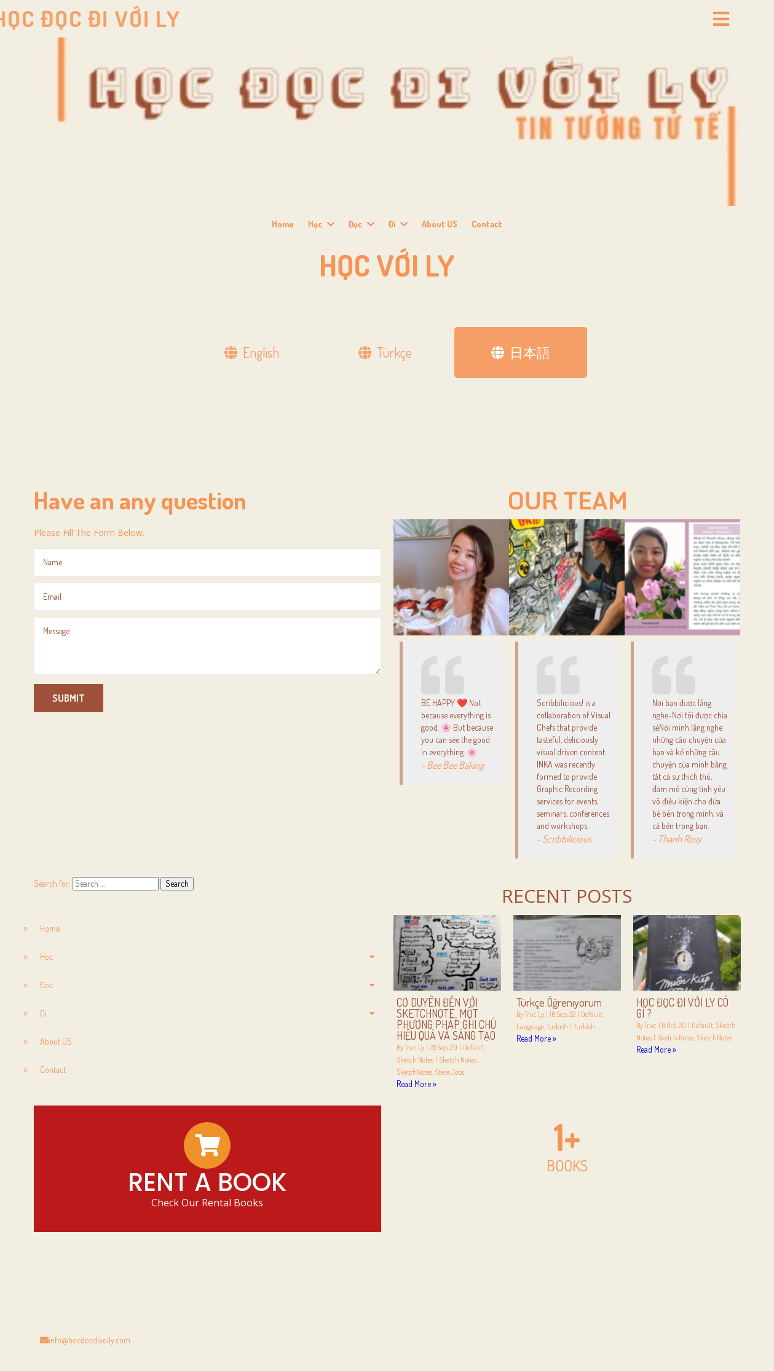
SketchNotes (414, 1072)
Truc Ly (414, 1047)
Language (530, 1026)
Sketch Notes (415, 1059)
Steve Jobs (449, 1072)
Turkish (557, 1026)
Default (473, 1047)
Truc (650, 1025)
